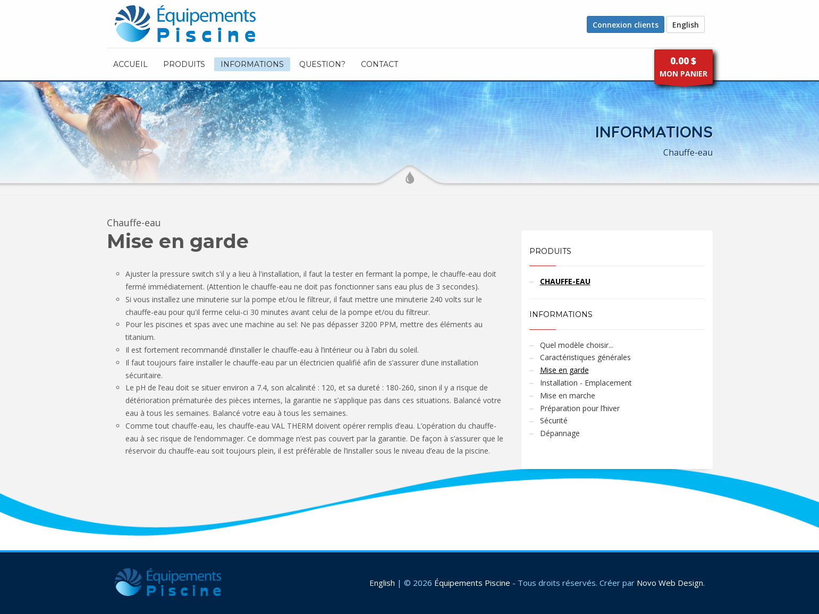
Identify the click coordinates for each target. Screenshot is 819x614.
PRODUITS (184, 64)
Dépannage (560, 433)
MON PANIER (683, 69)
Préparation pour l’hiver (580, 408)
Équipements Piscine (472, 582)
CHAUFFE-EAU (565, 281)
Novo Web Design (670, 582)
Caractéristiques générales (585, 357)
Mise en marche (567, 395)
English (685, 25)
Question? (322, 64)
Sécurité (554, 420)
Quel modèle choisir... (576, 345)
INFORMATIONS (252, 64)
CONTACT (379, 64)
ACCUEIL (130, 64)
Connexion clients (625, 25)
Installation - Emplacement (586, 383)
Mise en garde (564, 370)
